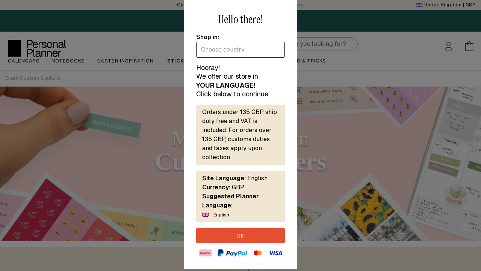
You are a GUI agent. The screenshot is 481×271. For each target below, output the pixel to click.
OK (240, 235)
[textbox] (240, 49)
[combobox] (240, 50)
